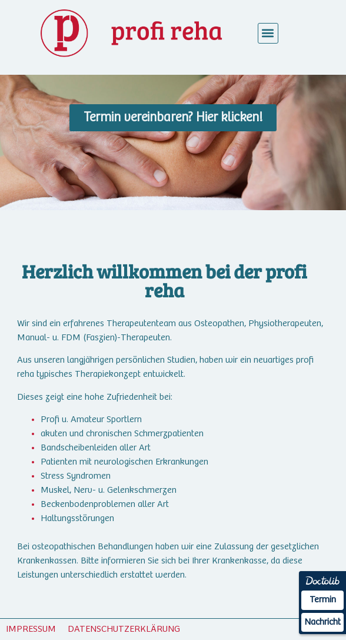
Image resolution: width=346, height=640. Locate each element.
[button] (268, 33)
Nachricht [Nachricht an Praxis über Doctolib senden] (322, 622)
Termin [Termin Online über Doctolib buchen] (323, 600)
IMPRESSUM (31, 629)
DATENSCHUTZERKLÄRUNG (124, 629)
